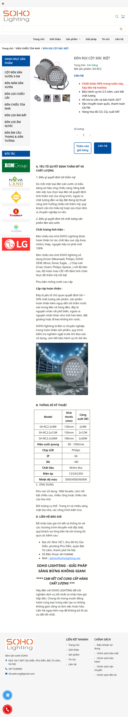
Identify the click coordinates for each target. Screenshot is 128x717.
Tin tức (106, 39)
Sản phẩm (72, 39)
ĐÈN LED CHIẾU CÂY (15, 96)
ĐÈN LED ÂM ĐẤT (15, 115)
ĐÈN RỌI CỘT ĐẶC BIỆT (56, 48)
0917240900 (66, 554)
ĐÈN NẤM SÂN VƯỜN (14, 85)
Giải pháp (91, 39)
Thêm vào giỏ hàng (82, 148)
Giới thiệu (55, 39)
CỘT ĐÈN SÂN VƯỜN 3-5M (13, 74)
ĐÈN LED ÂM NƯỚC (13, 124)
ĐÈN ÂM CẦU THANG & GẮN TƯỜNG (14, 137)
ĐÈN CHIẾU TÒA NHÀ (28, 48)
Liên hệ (119, 39)
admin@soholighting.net (64, 558)
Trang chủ (38, 39)
